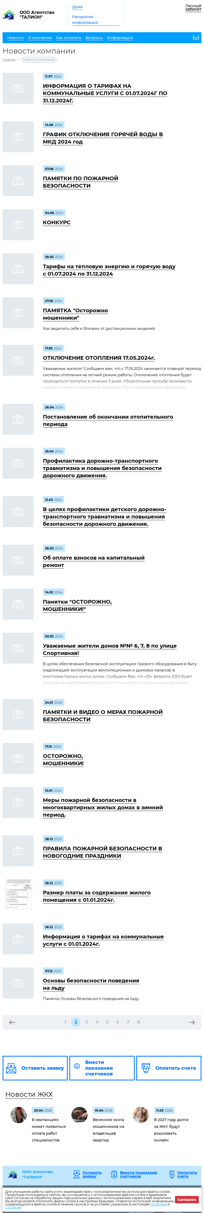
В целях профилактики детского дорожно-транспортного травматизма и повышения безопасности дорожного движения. (104, 516)
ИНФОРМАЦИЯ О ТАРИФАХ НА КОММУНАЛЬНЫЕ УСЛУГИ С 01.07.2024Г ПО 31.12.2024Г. (105, 93)
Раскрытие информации (85, 19)
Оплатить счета (187, 1174)
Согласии (13, 1207)
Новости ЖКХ (29, 1094)
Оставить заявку (92, 1174)
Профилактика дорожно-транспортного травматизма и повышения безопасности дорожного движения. (102, 468)
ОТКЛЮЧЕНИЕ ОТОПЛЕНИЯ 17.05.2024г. (99, 358)
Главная (9, 60)
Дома (77, 6)
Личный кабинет (193, 7)
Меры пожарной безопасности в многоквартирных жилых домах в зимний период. (103, 807)
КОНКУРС (57, 222)
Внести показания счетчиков (138, 1174)
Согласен (187, 1199)
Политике (158, 1204)
